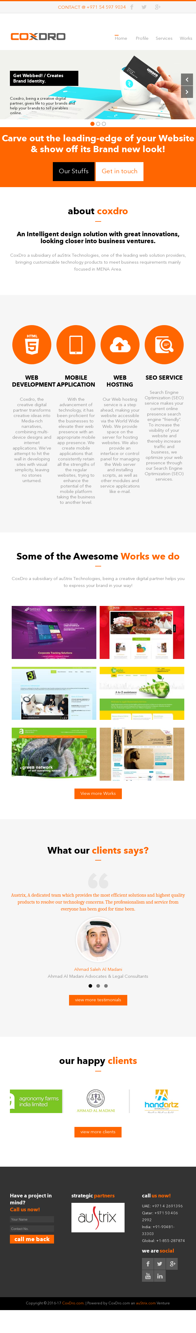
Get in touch (119, 171)
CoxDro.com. (73, 1305)
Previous (187, 80)
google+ (172, 1266)
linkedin (160, 1278)
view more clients (98, 1134)
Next (187, 92)
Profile (142, 38)
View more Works (98, 794)
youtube (148, 1278)
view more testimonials (98, 1002)
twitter (144, 7)
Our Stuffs (74, 171)
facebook (132, 7)
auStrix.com (146, 1305)
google (157, 7)
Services (164, 38)
